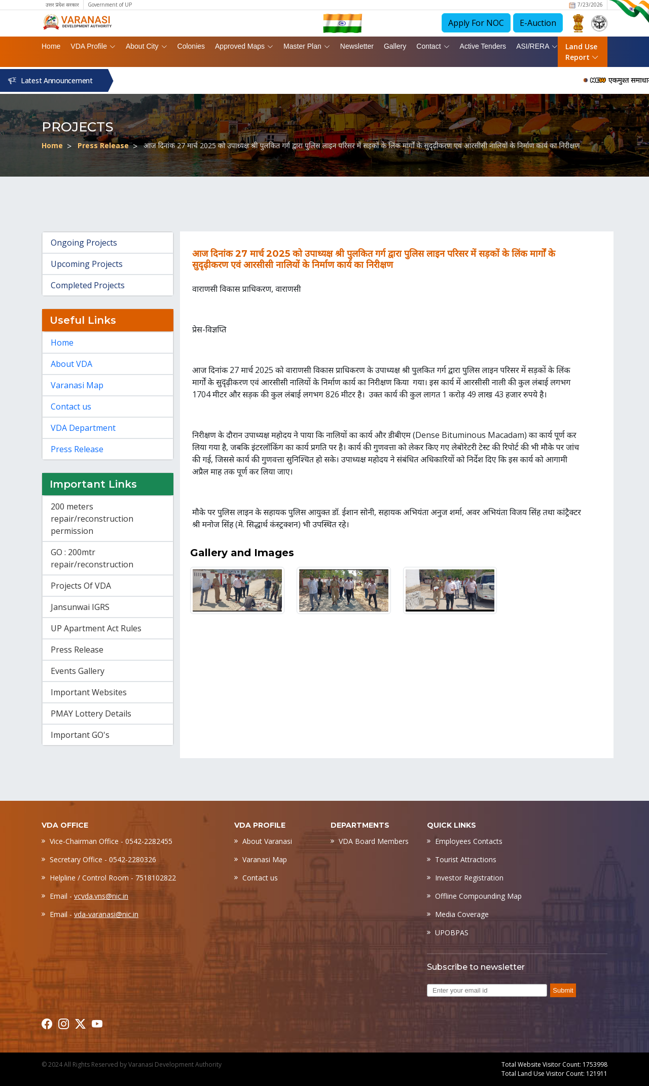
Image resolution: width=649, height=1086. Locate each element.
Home (51, 46)
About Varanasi (267, 841)
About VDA (71, 363)
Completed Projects (88, 285)
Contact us (71, 406)
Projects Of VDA (81, 585)
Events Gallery (77, 670)
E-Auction (538, 22)
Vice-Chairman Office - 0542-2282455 (111, 841)
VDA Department (83, 427)
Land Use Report (582, 52)
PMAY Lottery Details (91, 713)
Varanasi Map (77, 385)
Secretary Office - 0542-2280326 (103, 859)
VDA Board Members (374, 841)
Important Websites (89, 692)
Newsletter (357, 46)
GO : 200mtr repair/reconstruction (92, 558)
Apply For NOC (476, 22)
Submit (563, 990)
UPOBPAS (451, 932)
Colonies (191, 46)
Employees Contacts (468, 841)
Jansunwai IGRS (80, 607)
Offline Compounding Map (478, 896)
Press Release (103, 145)
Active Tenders (483, 46)
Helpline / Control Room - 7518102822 (113, 878)
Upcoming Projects (87, 263)
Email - (89, 896)
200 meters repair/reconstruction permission (92, 518)
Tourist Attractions (465, 859)
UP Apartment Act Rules (96, 628)
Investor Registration (469, 878)
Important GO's (80, 734)
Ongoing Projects (84, 242)
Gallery (395, 46)
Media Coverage (462, 914)
